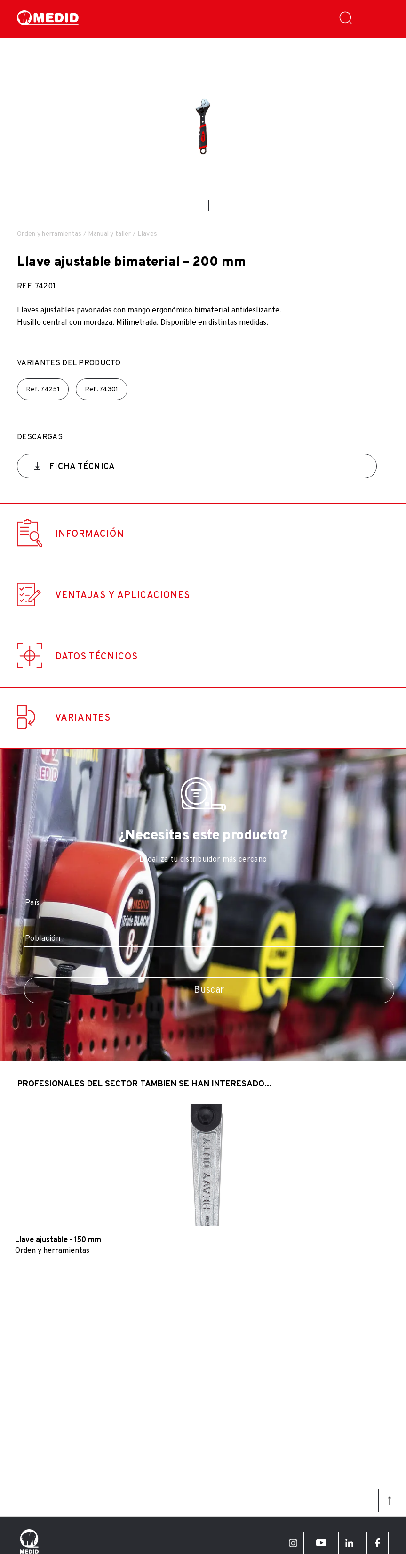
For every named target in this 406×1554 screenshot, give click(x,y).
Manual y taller (109, 234)
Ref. (43, 390)
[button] (208, 205)
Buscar (209, 990)
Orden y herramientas (49, 234)
